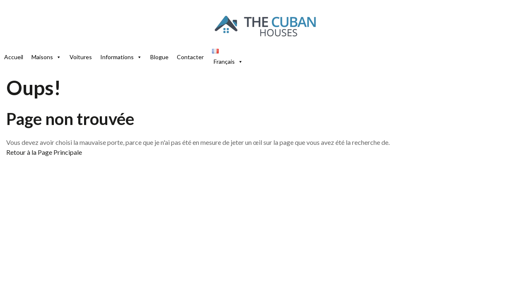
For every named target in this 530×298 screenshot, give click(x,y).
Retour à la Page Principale (44, 152)
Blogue (159, 56)
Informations (121, 57)
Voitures (81, 56)
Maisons (46, 57)
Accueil (13, 56)
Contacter (190, 56)
